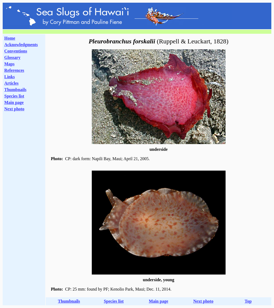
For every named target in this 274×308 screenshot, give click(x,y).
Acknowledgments (21, 44)
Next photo (203, 301)
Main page (14, 102)
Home (9, 38)
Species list (14, 96)
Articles (11, 83)
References (14, 70)
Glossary (12, 57)
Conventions (15, 51)
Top (248, 301)
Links (9, 76)
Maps (9, 64)
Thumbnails (15, 89)
